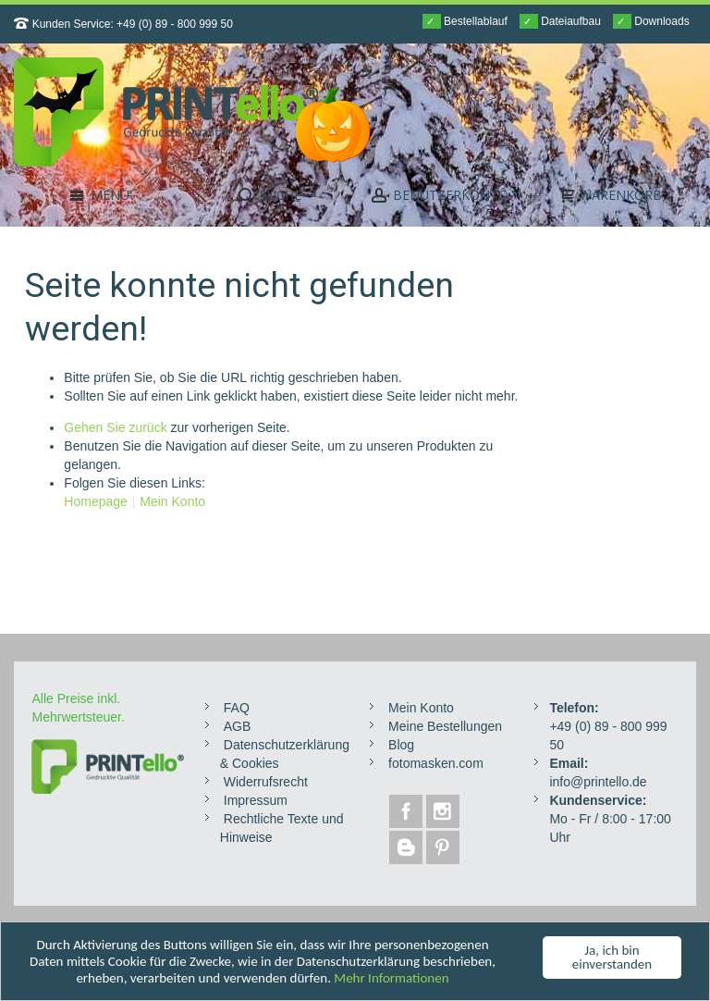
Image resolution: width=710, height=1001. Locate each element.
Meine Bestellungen (445, 726)
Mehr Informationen (391, 978)
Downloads (651, 21)
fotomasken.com (436, 763)
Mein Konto (172, 501)
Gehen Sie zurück (115, 427)
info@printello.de (597, 781)
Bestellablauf (465, 21)
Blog (401, 744)
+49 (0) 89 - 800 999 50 (174, 24)
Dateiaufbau (560, 21)
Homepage (96, 501)
